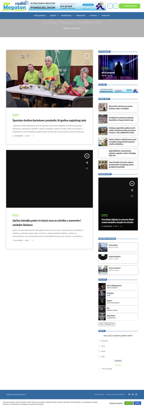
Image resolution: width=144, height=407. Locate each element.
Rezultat (118, 372)
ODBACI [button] (137, 403)
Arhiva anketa (107, 376)
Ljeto (103, 354)
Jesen (103, 359)
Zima (103, 364)
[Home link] (15, 6)
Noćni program (108, 80)
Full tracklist (107, 332)
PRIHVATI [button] (129, 403)
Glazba (105, 76)
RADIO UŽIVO (129, 6)
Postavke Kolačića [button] (116, 403)
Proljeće (104, 348)
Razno (15, 122)
